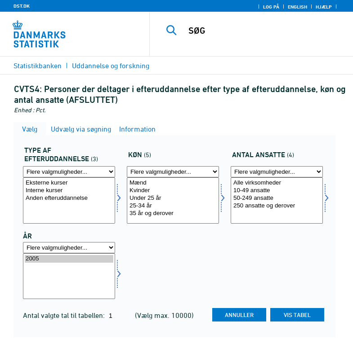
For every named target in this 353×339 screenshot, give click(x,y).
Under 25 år (173, 198)
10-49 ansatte (276, 190)
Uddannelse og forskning (110, 66)
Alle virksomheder (276, 183)
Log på (271, 7)
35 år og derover (173, 213)
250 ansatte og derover (276, 206)
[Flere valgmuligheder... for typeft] (69, 171)
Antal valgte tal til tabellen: (65, 315)
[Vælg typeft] (69, 200)
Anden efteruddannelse (69, 198)
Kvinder (173, 190)
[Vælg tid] (69, 276)
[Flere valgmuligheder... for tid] (69, 247)
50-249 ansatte (276, 198)
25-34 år (173, 206)
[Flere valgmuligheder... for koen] (173, 171)
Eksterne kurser (69, 183)
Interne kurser (69, 190)
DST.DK (21, 6)
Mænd (173, 183)
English (297, 7)
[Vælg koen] (173, 200)
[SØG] (265, 31)
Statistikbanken (37, 66)
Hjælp (324, 7)
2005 (69, 259)
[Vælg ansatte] (277, 200)
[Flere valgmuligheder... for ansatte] (277, 171)
